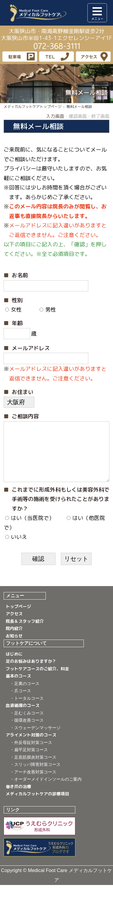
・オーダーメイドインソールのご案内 (46, 791)
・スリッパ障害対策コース (35, 776)
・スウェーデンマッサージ (35, 739)
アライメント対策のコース (31, 747)
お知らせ (14, 648)
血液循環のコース (22, 717)
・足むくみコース (27, 725)
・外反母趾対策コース (31, 754)
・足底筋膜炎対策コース (33, 769)
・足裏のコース (24, 695)
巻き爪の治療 (18, 798)
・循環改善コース (27, 732)
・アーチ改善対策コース (33, 784)
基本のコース (18, 688)
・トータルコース (27, 710)
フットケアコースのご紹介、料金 (37, 681)
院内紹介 (14, 640)
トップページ (18, 618)
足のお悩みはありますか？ (31, 673)
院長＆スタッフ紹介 (25, 633)
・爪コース (20, 702)
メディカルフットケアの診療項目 (37, 806)
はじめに (14, 666)
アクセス (14, 625)
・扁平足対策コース (29, 761)
